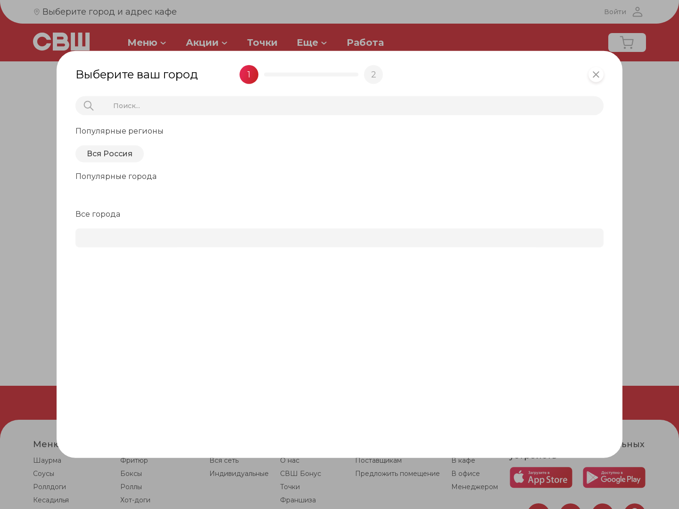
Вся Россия (109, 153)
